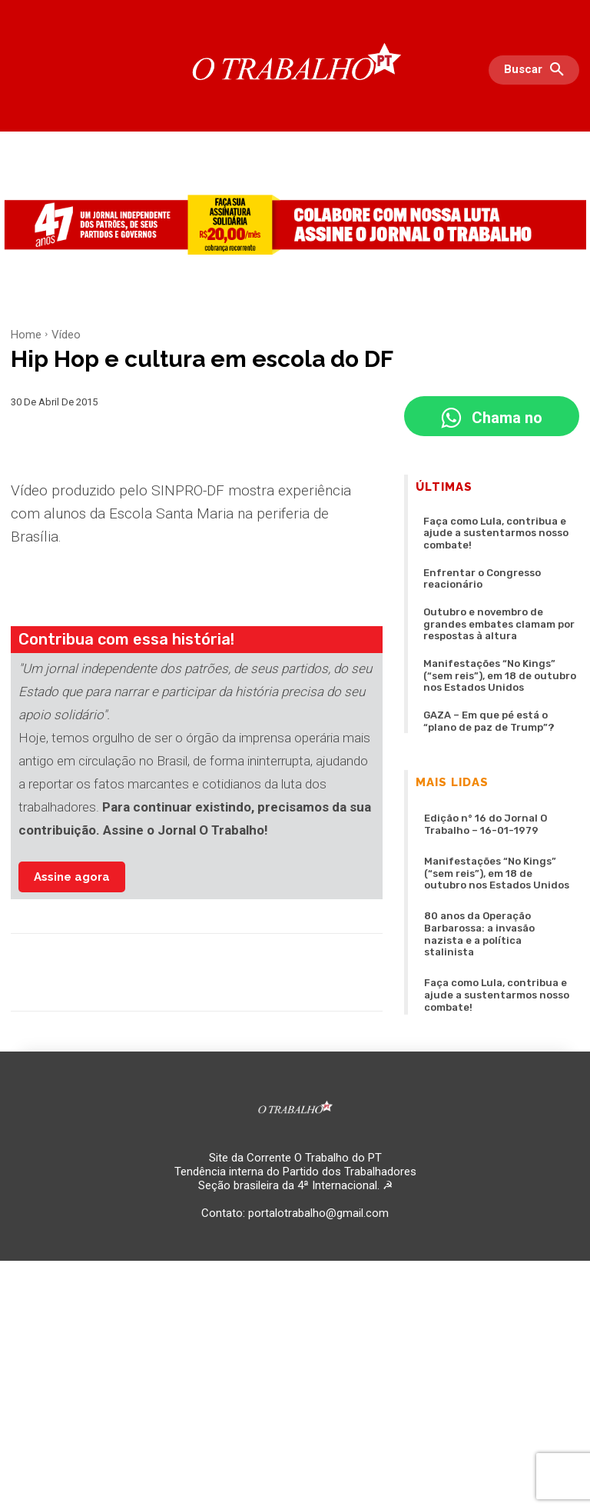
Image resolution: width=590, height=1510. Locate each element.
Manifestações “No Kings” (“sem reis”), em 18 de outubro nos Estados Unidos (494, 637)
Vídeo (66, 335)
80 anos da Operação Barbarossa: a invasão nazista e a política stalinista (494, 870)
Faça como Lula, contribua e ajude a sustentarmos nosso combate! (500, 525)
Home (26, 335)
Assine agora (72, 877)
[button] (538, 70)
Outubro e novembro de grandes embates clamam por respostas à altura (498, 591)
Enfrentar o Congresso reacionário (499, 556)
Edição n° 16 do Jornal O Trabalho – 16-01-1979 (496, 778)
